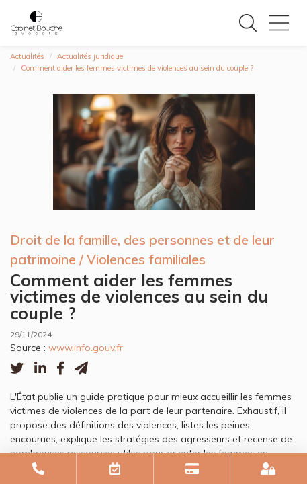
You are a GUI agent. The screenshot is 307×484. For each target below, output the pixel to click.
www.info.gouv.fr (85, 347)
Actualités (27, 56)
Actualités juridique (90, 56)
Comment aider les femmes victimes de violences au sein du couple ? (137, 68)
